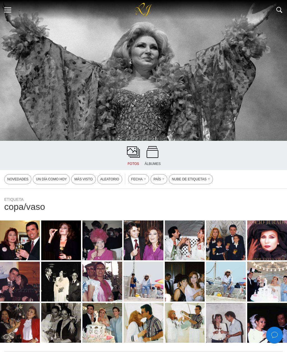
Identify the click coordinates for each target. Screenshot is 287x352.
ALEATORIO (109, 179)
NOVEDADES (17, 179)
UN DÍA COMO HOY (51, 179)
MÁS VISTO (83, 179)
